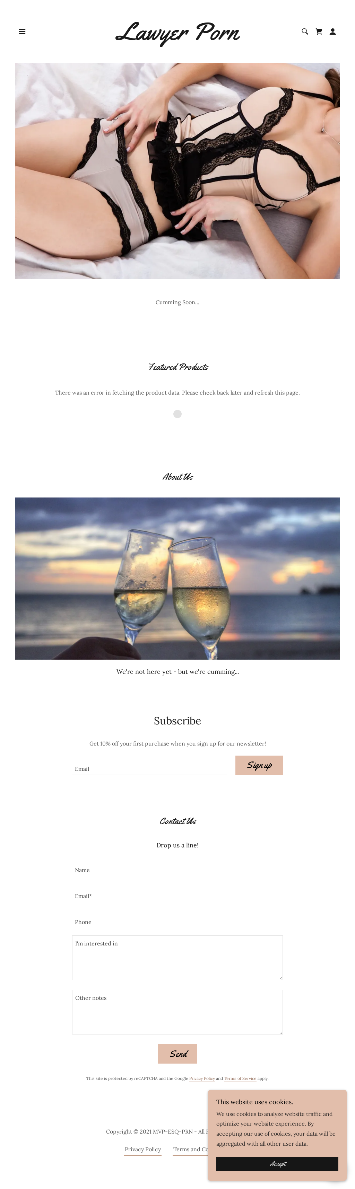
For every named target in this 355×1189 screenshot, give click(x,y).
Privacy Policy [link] (202, 1078)
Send (177, 1054)
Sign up (259, 765)
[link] (177, 37)
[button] (22, 31)
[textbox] (149, 765)
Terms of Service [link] (240, 1078)
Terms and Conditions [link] (201, 1149)
